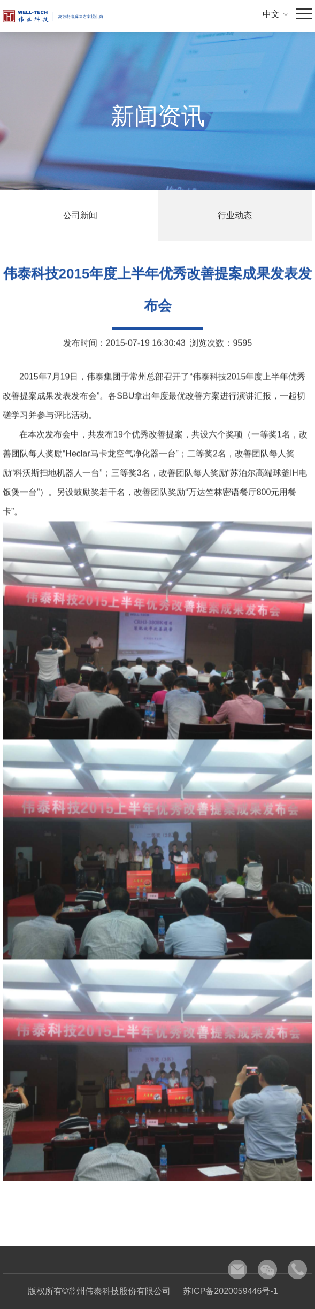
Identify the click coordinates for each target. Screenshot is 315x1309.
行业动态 (235, 215)
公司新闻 (80, 215)
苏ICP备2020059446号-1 (230, 1291)
